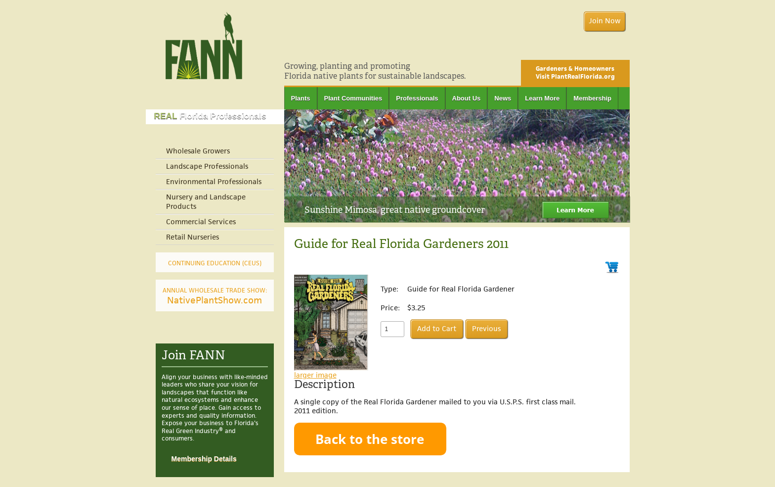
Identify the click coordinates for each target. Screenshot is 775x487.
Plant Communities (353, 98)
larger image (315, 375)
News (502, 98)
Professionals (417, 98)
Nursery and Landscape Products (206, 202)
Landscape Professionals (207, 166)
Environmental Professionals (213, 182)
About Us (466, 98)
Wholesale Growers (198, 151)
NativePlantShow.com (215, 296)
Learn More (542, 98)
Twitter (625, 48)
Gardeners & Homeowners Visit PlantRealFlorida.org (575, 73)
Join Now (604, 21)
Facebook (610, 48)
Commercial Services (201, 222)
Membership (592, 98)
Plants (300, 98)
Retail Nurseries (192, 237)
